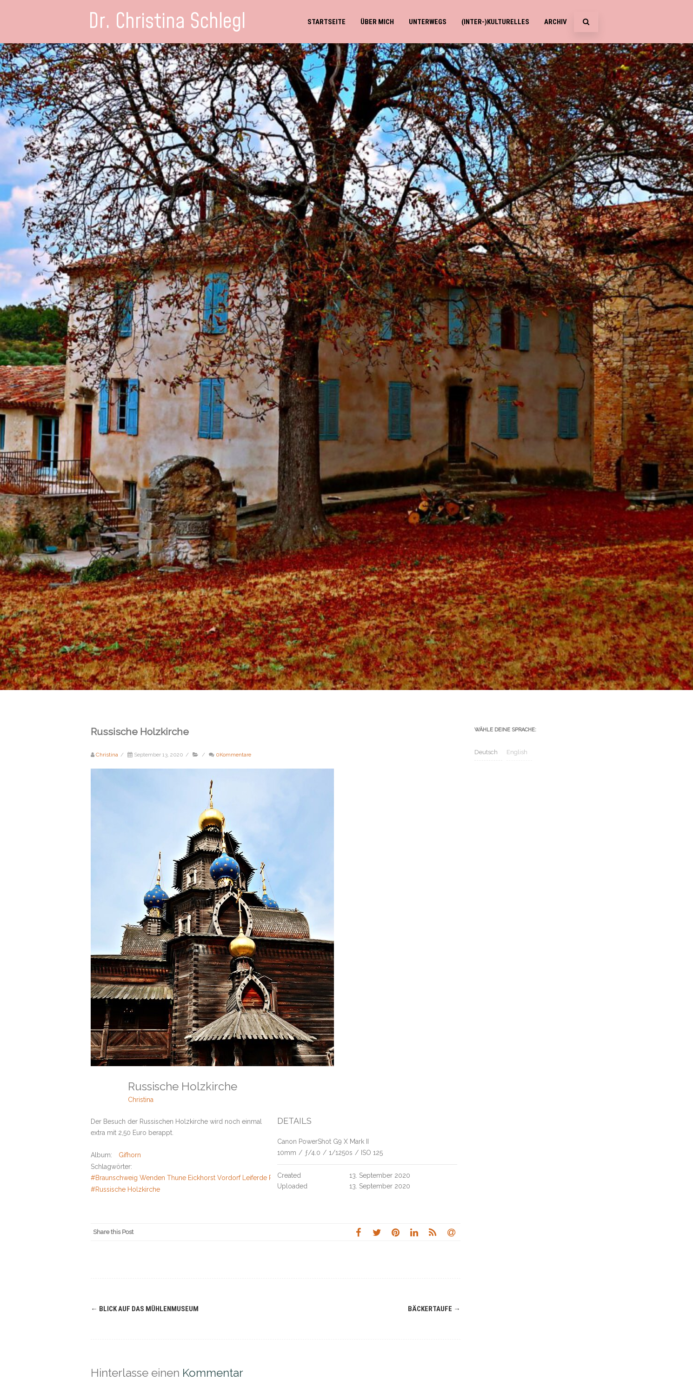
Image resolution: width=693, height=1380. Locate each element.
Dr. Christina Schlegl (167, 21)
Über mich (377, 22)
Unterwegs (427, 22)
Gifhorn (130, 1155)
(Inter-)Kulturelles (495, 22)
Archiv (555, 22)
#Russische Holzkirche (125, 1189)
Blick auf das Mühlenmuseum (145, 1309)
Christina (140, 1099)
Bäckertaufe (434, 1309)
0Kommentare (233, 754)
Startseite (326, 22)
